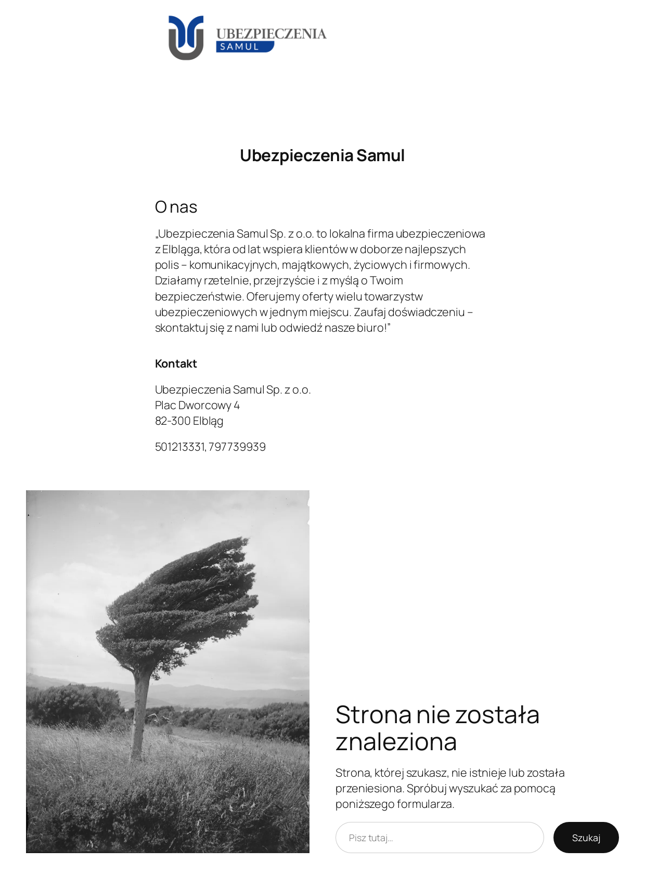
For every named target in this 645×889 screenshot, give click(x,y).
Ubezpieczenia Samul (322, 154)
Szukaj (586, 837)
